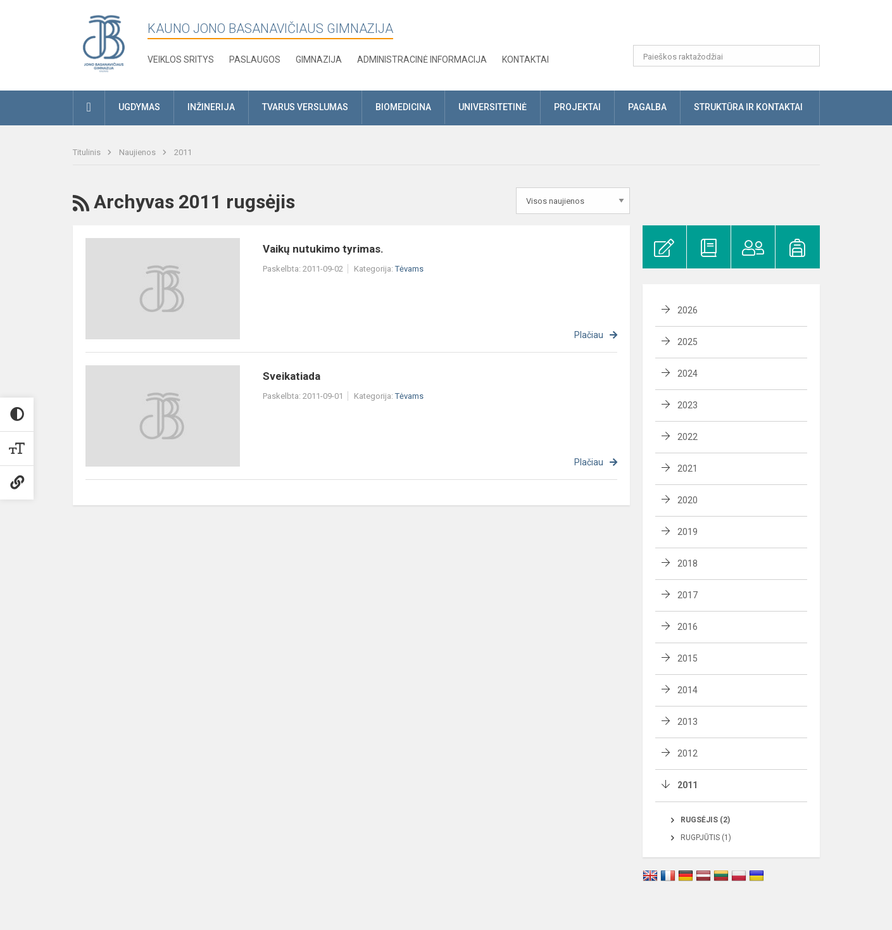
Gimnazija (319, 59)
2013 (687, 722)
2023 (687, 405)
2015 (687, 658)
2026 (687, 310)
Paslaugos (254, 59)
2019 (687, 532)
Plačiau (588, 335)
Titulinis (88, 152)
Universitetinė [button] (492, 107)
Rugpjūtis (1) (706, 837)
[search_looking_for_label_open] (805, 55)
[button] (733, 26)
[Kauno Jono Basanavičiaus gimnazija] (104, 43)
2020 (687, 500)
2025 (687, 342)
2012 (687, 753)
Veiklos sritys (181, 59)
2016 (687, 627)
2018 (687, 563)
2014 (687, 690)
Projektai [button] (577, 107)
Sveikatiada (291, 376)
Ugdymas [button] (139, 107)
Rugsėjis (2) (705, 819)
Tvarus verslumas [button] (305, 107)
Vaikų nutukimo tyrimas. (323, 248)
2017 (687, 595)
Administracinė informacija (422, 59)
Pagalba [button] (647, 107)
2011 (183, 152)
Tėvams (409, 268)
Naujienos (138, 152)
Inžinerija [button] (211, 107)
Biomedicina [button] (403, 107)
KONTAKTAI (525, 59)
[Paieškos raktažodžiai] (726, 55)
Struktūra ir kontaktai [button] (748, 107)
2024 (687, 373)
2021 (687, 468)
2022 (687, 437)
